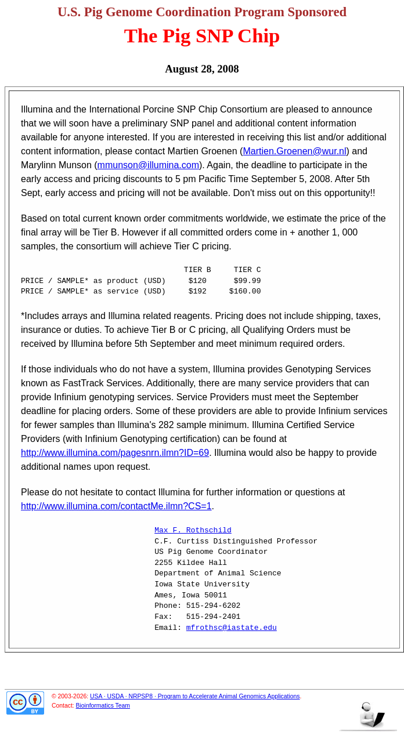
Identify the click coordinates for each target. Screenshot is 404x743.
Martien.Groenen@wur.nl (294, 151)
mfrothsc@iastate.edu (231, 628)
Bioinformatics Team (103, 705)
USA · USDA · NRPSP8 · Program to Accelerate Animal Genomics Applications (195, 696)
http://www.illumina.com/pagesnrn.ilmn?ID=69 (115, 453)
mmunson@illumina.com (148, 165)
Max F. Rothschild (193, 530)
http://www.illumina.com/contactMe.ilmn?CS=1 (116, 506)
